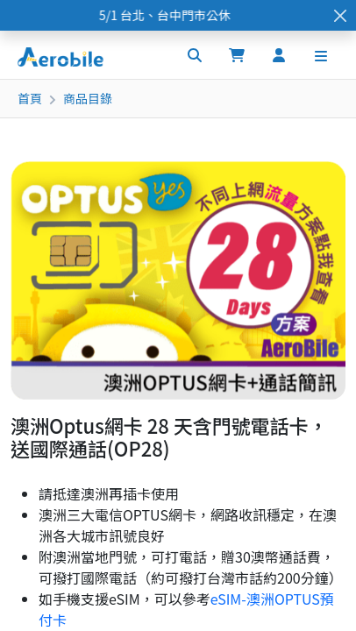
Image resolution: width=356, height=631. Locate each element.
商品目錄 (87, 98)
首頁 (30, 98)
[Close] (340, 15)
